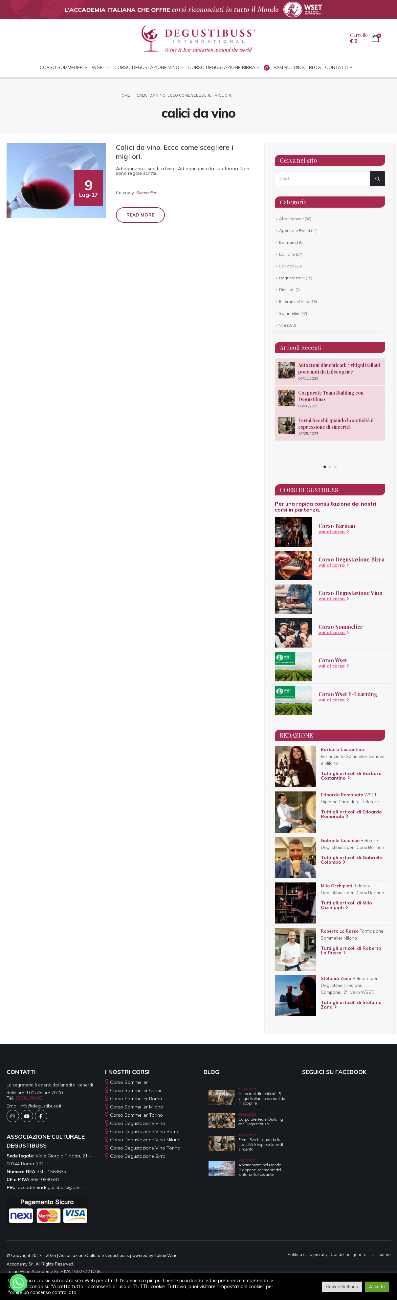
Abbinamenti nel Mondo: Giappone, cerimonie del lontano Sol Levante (260, 1169)
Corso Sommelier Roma (136, 1099)
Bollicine (287, 254)
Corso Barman (337, 525)
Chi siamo (381, 1254)
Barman (286, 242)
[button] (324, 467)
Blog (315, 67)
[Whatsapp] (18, 1283)
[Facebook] (41, 1116)
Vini (282, 325)
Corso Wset (333, 660)
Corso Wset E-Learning (348, 694)
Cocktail (286, 265)
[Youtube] (27, 1116)
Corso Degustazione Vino (146, 67)
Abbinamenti (291, 218)
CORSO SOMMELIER (61, 67)
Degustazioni (292, 277)
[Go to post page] (286, 370)
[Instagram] (13, 1116)
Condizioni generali (349, 1254)
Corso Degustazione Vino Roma (145, 1131)
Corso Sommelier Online (136, 1090)
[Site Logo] (198, 38)
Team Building (284, 67)
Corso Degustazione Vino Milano (145, 1140)
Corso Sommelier (341, 626)
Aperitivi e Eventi (294, 230)
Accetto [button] (377, 1286)
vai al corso (334, 532)
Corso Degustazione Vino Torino (145, 1148)
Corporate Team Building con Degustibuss (260, 1121)
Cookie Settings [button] (342, 1286)
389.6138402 (28, 1098)
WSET (98, 67)
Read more (140, 215)
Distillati (287, 289)
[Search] (377, 178)
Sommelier (146, 192)
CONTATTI (336, 67)
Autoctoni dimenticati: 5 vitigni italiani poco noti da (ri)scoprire (339, 368)
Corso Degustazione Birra (221, 67)
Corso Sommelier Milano (136, 1107)
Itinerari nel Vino (294, 301)
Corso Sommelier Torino (136, 1115)
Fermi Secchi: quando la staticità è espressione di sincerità (335, 423)
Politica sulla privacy (307, 1254)
